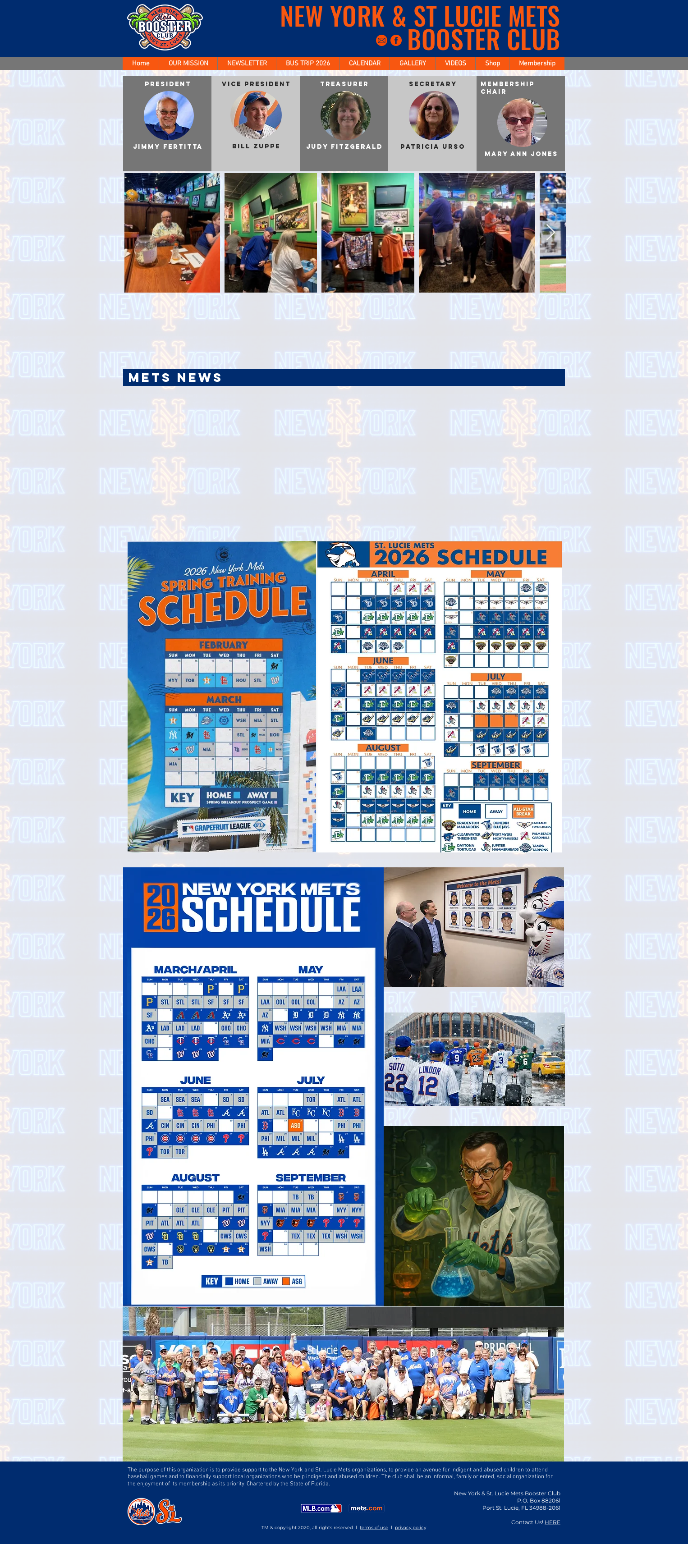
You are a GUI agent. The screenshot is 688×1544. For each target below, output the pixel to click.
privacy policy (410, 1527)
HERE (552, 1522)
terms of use (374, 1527)
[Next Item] (551, 233)
